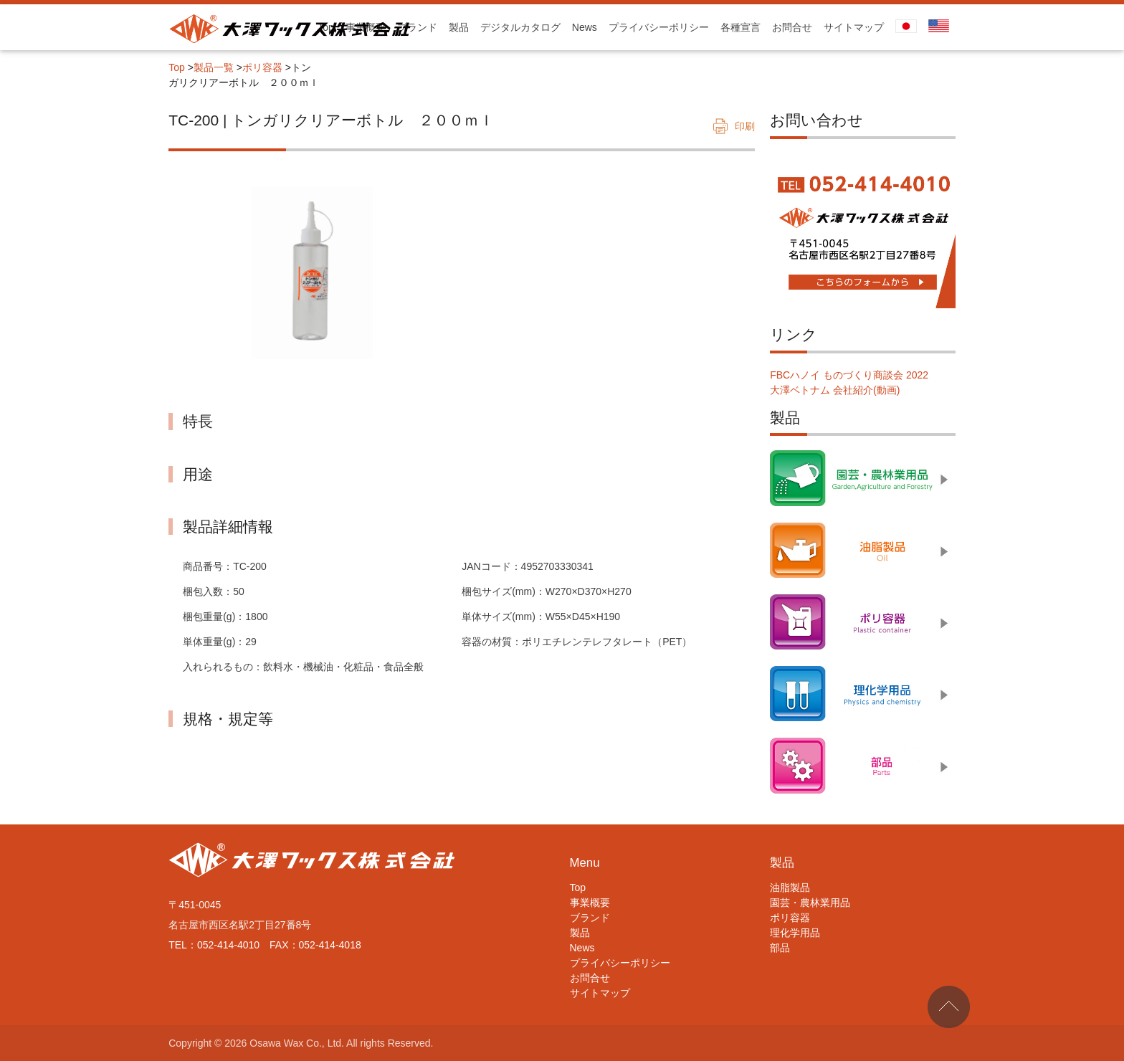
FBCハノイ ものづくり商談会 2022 (849, 375)
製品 (459, 27)
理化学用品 (795, 932)
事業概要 (590, 902)
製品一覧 (214, 67)
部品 (780, 947)
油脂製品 (790, 887)
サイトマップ (854, 27)
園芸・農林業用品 (810, 902)
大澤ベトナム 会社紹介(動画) (835, 390)
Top (176, 67)
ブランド (417, 27)
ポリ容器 (262, 67)
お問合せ (792, 27)
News (584, 27)
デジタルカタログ (520, 27)
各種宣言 (740, 27)
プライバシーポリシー (659, 27)
